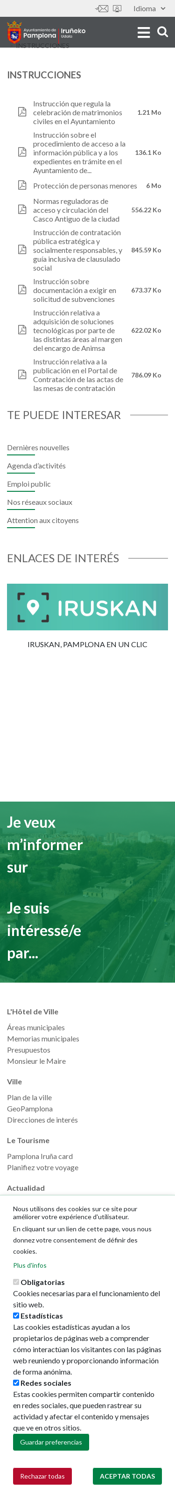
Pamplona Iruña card (40, 1156)
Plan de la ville (29, 1097)
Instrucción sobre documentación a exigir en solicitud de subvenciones (74, 290)
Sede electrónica (117, 8)
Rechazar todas (42, 1476)
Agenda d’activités (36, 465)
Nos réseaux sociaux (39, 501)
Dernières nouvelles (38, 447)
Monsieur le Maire (36, 1060)
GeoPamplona (30, 1108)
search (162, 31)
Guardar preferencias (51, 1442)
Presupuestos (28, 1049)
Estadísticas (42, 1316)
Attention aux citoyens (43, 520)
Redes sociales (46, 1383)
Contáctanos (101, 8)
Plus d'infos (30, 1266)
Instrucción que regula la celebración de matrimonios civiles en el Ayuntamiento (77, 112)
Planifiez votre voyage (42, 1167)
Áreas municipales (36, 1027)
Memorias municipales (43, 1038)
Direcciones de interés (42, 1119)
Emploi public (29, 483)
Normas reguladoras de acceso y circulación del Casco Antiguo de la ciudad (76, 209)
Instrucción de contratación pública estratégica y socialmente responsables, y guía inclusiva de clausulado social (77, 250)
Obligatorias (43, 1282)
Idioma (149, 8)
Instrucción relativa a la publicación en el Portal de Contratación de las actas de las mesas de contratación (78, 374)
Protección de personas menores (85, 185)
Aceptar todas (127, 1476)
